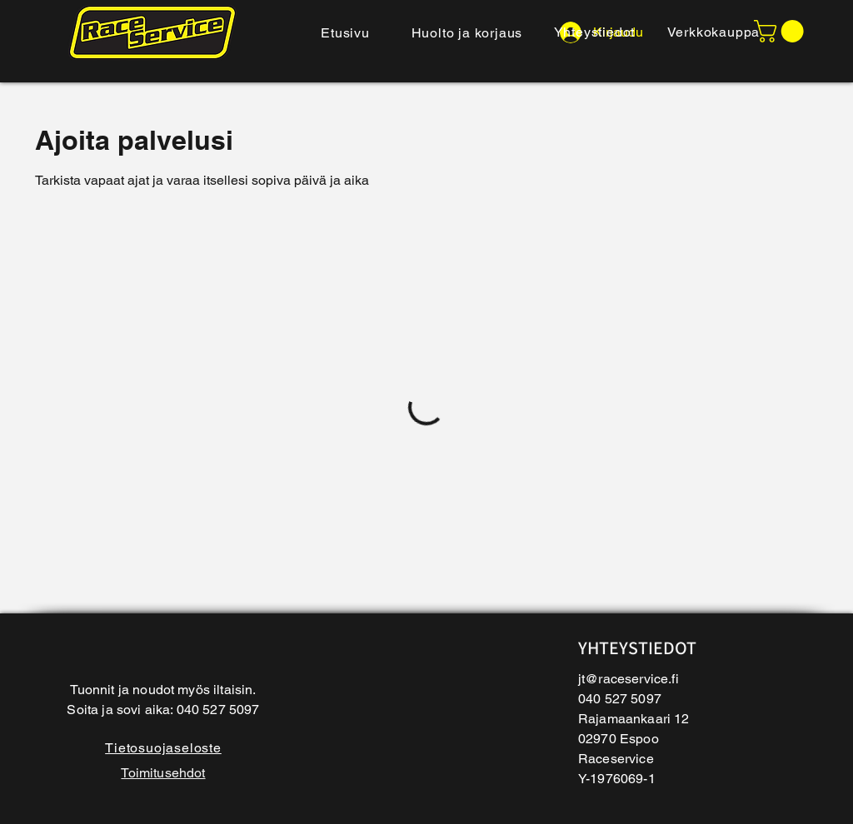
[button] (781, 31)
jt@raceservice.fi (628, 679)
